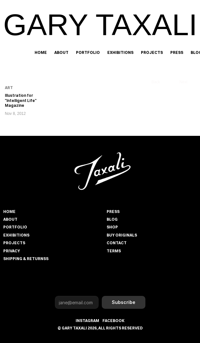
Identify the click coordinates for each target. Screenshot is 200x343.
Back (156, 82)
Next (183, 82)
